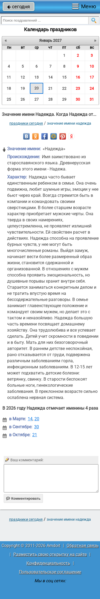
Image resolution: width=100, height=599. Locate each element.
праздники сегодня (26, 123)
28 (50, 99)
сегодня (18, 6)
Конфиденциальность (48, 563)
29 (64, 99)
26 (23, 99)
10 (92, 66)
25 (9, 99)
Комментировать (23, 498)
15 (64, 77)
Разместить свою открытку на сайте (50, 554)
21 (50, 88)
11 (9, 77)
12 (23, 77)
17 (92, 77)
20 (36, 88)
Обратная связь (83, 545)
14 (50, 77)
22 (64, 88)
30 (78, 99)
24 (92, 88)
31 (92, 99)
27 (36, 99)
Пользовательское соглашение (50, 571)
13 (36, 77)
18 (9, 88)
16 (78, 77)
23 (78, 88)
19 (23, 88)
